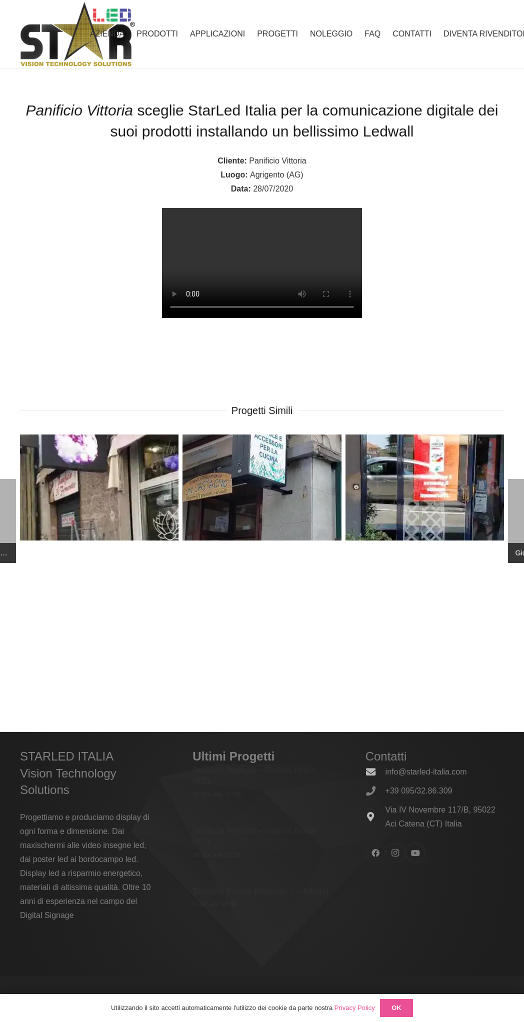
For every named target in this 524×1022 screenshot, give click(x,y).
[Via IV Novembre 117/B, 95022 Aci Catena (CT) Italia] (376, 817)
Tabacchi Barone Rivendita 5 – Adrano (260, 890)
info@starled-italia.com (426, 772)
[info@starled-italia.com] (376, 771)
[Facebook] (376, 853)
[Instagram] (396, 853)
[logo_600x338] (78, 34)
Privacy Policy (354, 1008)
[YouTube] (416, 853)
